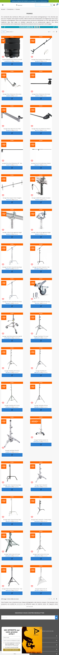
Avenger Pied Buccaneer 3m (41, 440)
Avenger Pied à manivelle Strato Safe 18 (12, 336)
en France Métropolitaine (29, 1)
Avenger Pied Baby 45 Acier (41, 405)
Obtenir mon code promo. (11, 649)
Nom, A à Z (10, 31)
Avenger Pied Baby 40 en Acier (12, 405)
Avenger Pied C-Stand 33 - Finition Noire (41, 519)
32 (49, 31)
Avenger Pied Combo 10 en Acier (12, 554)
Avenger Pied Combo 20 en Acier (41, 554)
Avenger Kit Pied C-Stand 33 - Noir (41, 267)
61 (54, 599)
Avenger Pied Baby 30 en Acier (12, 371)
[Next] (56, 32)
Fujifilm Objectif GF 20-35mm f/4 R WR (12, 59)
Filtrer (3, 31)
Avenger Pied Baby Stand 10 (12, 450)
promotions (20, 604)
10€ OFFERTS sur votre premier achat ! (12, 632)
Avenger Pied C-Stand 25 (41, 485)
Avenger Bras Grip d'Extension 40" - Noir (12, 163)
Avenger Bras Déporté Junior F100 (12, 128)
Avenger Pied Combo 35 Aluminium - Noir (12, 589)
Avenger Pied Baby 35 (41, 371)
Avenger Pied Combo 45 (41, 589)
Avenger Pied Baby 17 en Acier (41, 336)
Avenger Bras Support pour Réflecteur (41, 59)
